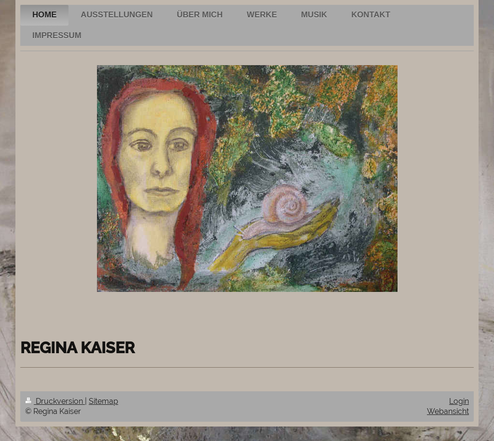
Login (459, 401)
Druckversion (55, 401)
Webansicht (448, 411)
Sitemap (103, 401)
